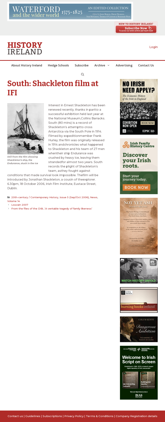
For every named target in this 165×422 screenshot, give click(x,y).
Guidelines (32, 416)
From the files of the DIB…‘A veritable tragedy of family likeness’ (51, 208)
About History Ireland (26, 65)
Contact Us (146, 65)
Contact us (15, 416)
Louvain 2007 (19, 204)
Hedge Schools (58, 65)
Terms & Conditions (99, 416)
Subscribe (82, 65)
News (94, 197)
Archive (103, 65)
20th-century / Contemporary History (34, 197)
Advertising (124, 65)
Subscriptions (52, 416)
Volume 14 (13, 201)
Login (153, 47)
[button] (82, 74)
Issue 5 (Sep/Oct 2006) (74, 197)
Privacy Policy (74, 416)
